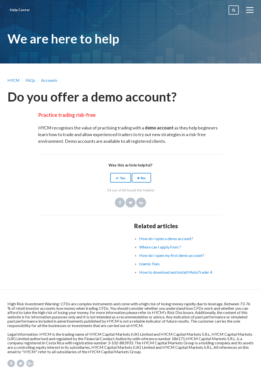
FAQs (30, 80)
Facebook (120, 202)
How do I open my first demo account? (171, 255)
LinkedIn (141, 202)
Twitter (130, 202)
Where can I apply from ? (160, 247)
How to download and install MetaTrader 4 (175, 272)
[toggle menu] (250, 10)
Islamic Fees (149, 263)
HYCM (13, 80)
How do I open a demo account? (166, 238)
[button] (120, 178)
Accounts (49, 80)
